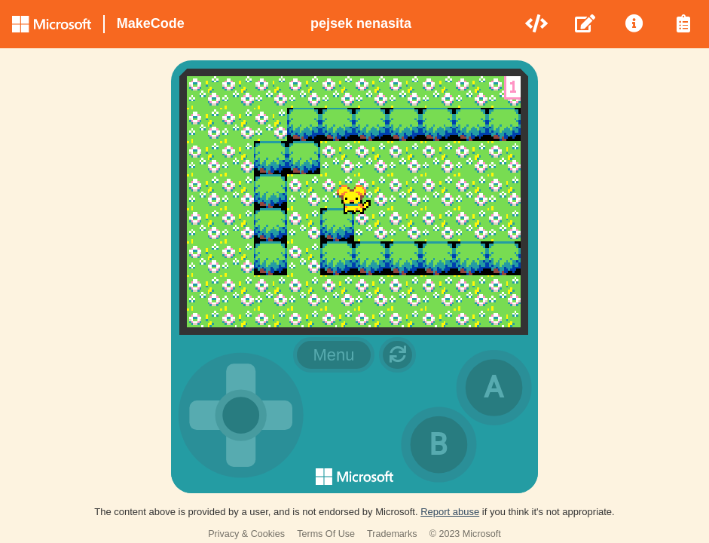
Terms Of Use (326, 534)
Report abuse (449, 511)
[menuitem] (537, 24)
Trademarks (392, 534)
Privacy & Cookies (246, 534)
